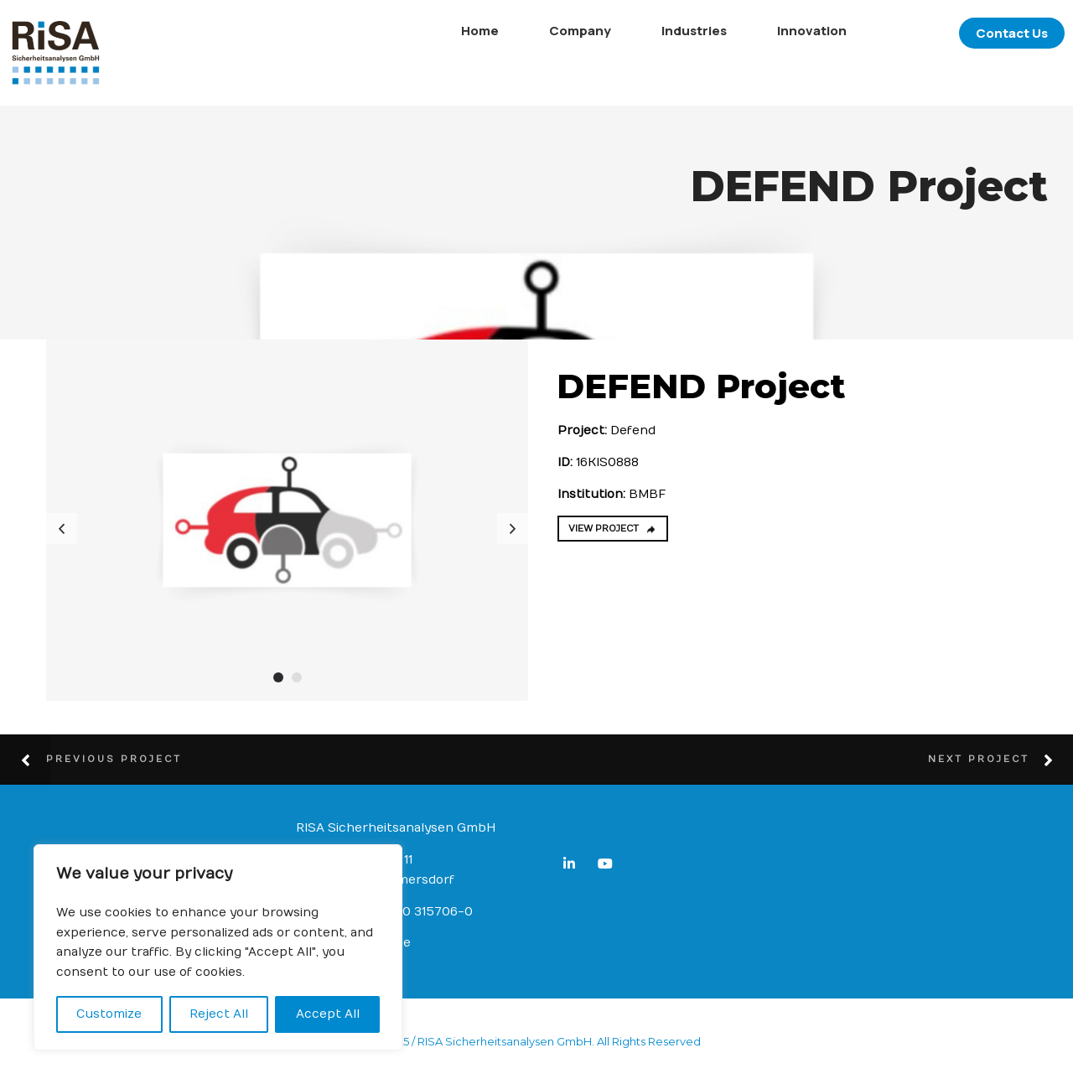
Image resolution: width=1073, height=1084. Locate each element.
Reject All (218, 1014)
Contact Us (987, 33)
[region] (218, 947)
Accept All (328, 1014)
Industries (669, 30)
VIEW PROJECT (612, 528)
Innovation (787, 30)
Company (555, 30)
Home (455, 30)
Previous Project (114, 759)
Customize (109, 1014)
